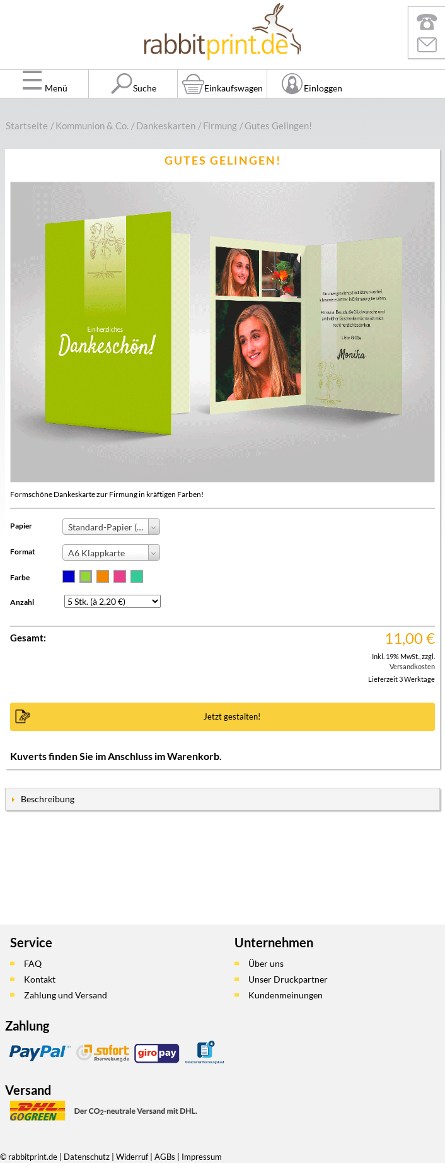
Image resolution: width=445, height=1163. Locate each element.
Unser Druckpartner (288, 979)
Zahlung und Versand (65, 995)
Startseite (27, 125)
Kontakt (39, 979)
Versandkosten (412, 666)
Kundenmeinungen (285, 995)
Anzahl (22, 602)
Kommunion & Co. (92, 125)
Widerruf (132, 1157)
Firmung (220, 125)
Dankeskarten (165, 125)
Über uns (266, 963)
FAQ (33, 963)
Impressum (202, 1157)
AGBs (164, 1157)
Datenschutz (87, 1157)
